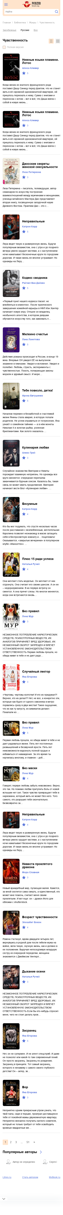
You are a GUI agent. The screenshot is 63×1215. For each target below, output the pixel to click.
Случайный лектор (36, 671)
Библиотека (20, 22)
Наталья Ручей (31, 564)
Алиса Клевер (30, 68)
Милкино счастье (35, 334)
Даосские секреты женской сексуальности (40, 165)
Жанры (32, 22)
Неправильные (33, 221)
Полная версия (15, 47)
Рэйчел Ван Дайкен (33, 283)
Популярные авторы (20, 1152)
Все (36, 30)
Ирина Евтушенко (32, 395)
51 (28, 1142)
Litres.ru (7, 1177)
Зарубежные (9, 30)
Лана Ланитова (31, 339)
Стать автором (30, 1177)
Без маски (29, 768)
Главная (7, 22)
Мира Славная (30, 872)
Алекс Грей (28, 452)
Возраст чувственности (40, 917)
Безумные (29, 503)
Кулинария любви (35, 447)
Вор (25, 1087)
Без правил (30, 611)
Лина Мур (28, 616)
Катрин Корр (29, 226)
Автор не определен (24, 1162)
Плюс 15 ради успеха (38, 559)
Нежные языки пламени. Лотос (40, 61)
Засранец (29, 1030)
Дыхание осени (33, 971)
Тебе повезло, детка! (37, 390)
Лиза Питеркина (31, 172)
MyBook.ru (54, 1177)
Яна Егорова (29, 676)
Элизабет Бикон (31, 922)
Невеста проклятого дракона (37, 865)
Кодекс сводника (34, 277)
